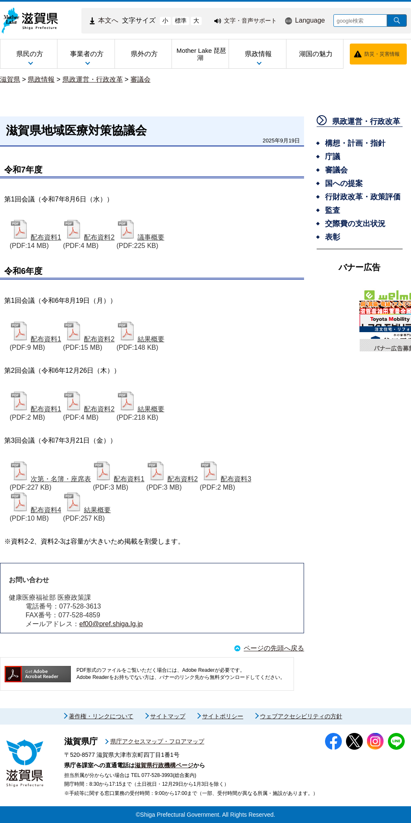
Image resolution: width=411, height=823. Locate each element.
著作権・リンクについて (101, 716)
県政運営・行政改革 (92, 79)
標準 (181, 20)
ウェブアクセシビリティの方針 (301, 716)
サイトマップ (167, 716)
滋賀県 (10, 79)
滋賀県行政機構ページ (164, 765)
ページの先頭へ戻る (274, 648)
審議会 (140, 79)
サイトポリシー (222, 716)
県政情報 (41, 79)
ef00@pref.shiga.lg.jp (111, 623)
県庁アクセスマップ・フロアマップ (157, 741)
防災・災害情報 (382, 54)
